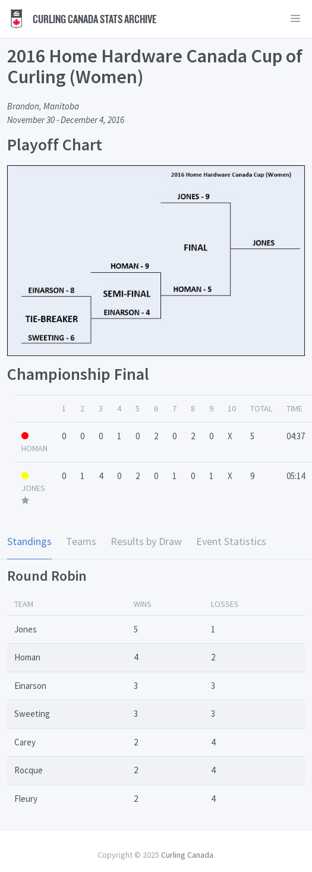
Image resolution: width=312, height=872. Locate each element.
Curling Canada (187, 854)
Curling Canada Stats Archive (82, 19)
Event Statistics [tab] (231, 541)
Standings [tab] (29, 541)
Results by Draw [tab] (146, 541)
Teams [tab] (81, 541)
